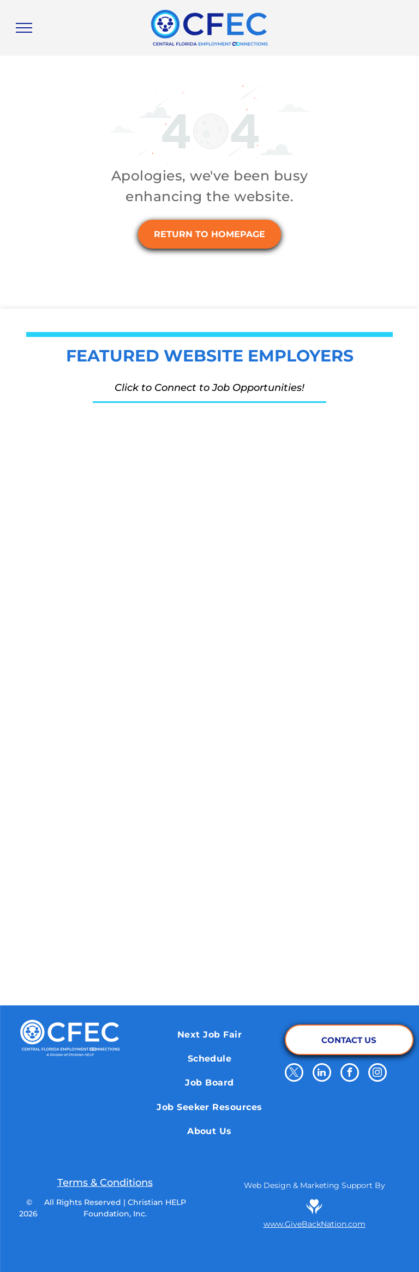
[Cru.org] (135, 701)
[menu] (24, 28)
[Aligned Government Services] (284, 537)
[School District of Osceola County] (135, 619)
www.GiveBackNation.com (315, 1224)
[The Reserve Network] (135, 456)
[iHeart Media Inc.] (135, 865)
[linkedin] (322, 1073)
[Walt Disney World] (284, 619)
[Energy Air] (135, 537)
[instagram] (377, 1073)
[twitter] (294, 1073)
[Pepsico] (135, 946)
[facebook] (349, 1073)
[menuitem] (209, 1034)
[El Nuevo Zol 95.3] (284, 865)
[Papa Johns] (135, 783)
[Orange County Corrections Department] (284, 456)
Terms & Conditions (105, 1183)
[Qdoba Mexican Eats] (284, 701)
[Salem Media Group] (284, 783)
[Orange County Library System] (284, 946)
